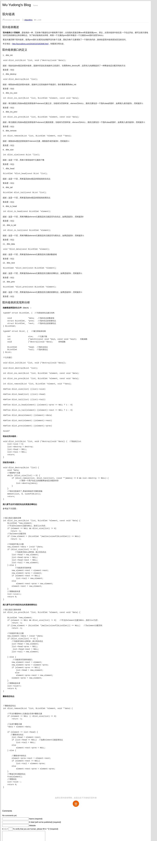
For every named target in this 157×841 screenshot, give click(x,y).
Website (32, 826)
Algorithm (28, 20)
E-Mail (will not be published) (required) (45, 822)
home (35, 5)
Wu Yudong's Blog (16, 5)
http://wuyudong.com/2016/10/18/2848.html (30, 44)
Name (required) (35, 819)
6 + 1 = (5, 829)
